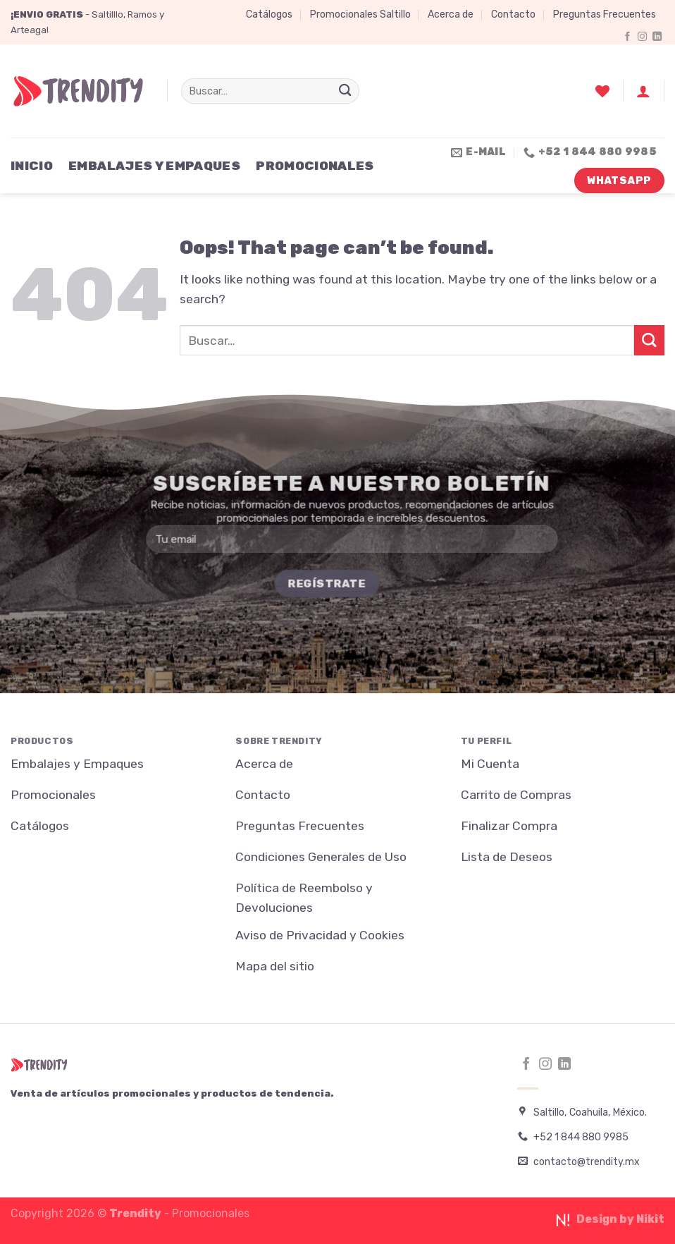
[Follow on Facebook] (627, 37)
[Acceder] (643, 90)
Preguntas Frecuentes (604, 14)
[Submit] (345, 91)
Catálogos (269, 14)
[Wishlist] (602, 90)
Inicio (32, 166)
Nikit (650, 1219)
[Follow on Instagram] (642, 37)
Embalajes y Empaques (154, 166)
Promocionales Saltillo (360, 14)
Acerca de (450, 14)
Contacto (513, 14)
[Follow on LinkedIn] (657, 37)
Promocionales (315, 166)
